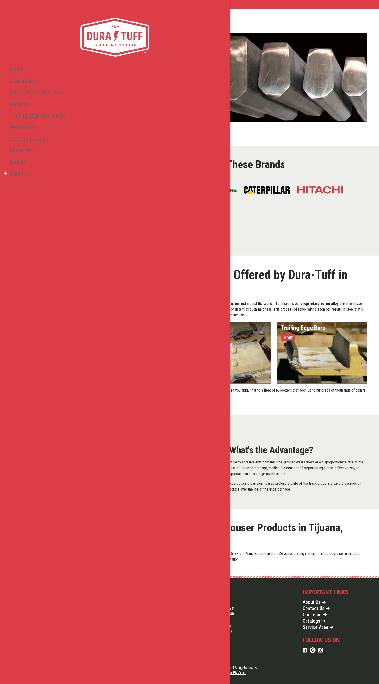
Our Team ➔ (315, 615)
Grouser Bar (21, 67)
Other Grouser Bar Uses (32, 77)
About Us (18, 152)
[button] (5, 152)
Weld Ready (21, 109)
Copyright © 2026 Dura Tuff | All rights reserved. (227, 668)
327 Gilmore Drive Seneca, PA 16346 (216, 611)
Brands (16, 141)
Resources (20, 131)
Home (91, 4)
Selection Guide (24, 120)
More (95, 338)
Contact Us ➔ (316, 608)
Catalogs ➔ (314, 621)
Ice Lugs (18, 88)
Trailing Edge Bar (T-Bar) (32, 99)
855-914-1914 (212, 619)
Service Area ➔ (318, 627)
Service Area (115, 4)
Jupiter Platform (234, 673)
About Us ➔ (314, 602)
